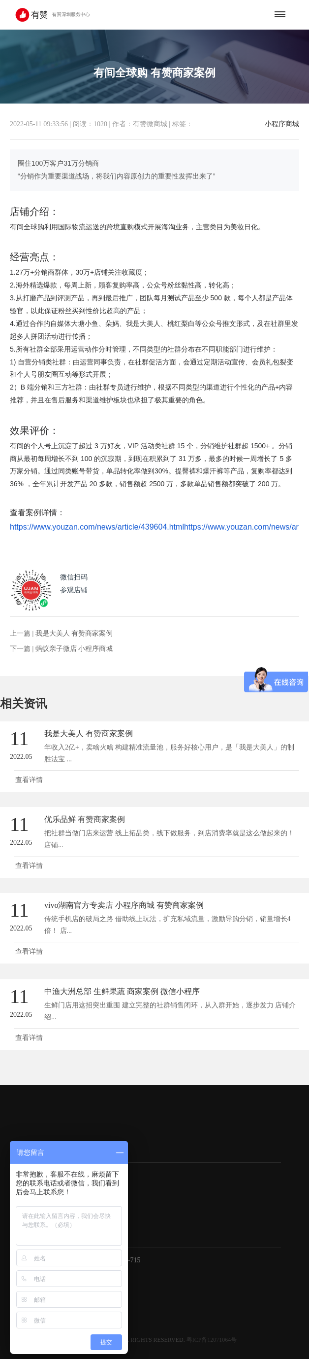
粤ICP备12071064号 (211, 1339)
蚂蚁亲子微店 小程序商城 (74, 648)
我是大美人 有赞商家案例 (74, 633)
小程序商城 (282, 124)
